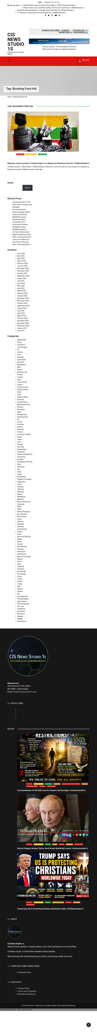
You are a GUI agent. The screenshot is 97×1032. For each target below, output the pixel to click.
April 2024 (21, 313)
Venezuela (21, 611)
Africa (19, 342)
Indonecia (21, 467)
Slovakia (20, 549)
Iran (18, 469)
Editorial (20, 407)
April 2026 (21, 258)
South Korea (21, 554)
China (19, 380)
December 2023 (23, 321)
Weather (20, 616)
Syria (19, 564)
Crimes (19, 384)
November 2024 (23, 301)
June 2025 (21, 283)
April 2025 (21, 288)
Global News (22, 449)
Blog (19, 367)
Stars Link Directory (24, 1010)
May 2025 (21, 286)
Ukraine (20, 589)
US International (23, 604)
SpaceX (20, 559)
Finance (20, 432)
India (19, 464)
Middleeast (21, 497)
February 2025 (22, 293)
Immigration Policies (24, 462)
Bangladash (21, 365)
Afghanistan (21, 340)
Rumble (20, 714)
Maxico (20, 494)
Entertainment (22, 417)
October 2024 (22, 303)
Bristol (19, 370)
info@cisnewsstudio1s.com (25, 692)
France (19, 439)
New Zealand (22, 514)
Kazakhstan (21, 477)
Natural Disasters (23, 512)
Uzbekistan (21, 609)
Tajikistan (20, 566)
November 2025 (23, 271)
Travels (20, 579)
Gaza (19, 442)
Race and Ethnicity (24, 536)
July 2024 (20, 311)
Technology (21, 571)
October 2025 (22, 273)
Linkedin (20, 709)
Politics (20, 531)
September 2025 (23, 276)
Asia (18, 355)
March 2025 (21, 291)
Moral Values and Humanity (71, 784)
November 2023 (23, 323)
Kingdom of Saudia (24, 479)
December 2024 (23, 298)
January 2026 (22, 266)
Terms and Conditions (27, 991)
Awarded (20, 362)
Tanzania (20, 569)
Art (18, 350)
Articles (21, 154)
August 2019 (22, 328)
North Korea (21, 517)
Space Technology (24, 556)
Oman (19, 519)
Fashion (20, 427)
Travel (19, 576)
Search (10, 183)
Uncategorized (22, 596)
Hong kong (21, 457)
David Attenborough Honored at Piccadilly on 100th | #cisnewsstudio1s (49, 5)
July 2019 (20, 331)
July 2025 (20, 281)
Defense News (22, 397)
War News (43, 154)
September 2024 (23, 306)
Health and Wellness (24, 454)
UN (18, 594)
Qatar (19, 534)
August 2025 (22, 278)
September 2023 (23, 326)
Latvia (19, 484)
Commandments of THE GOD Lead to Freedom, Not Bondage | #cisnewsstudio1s (51, 790)
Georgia (20, 444)
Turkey (19, 581)
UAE (18, 586)
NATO (19, 507)
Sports (19, 561)
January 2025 (22, 296)
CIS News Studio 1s (15, 41)
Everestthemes (70, 1005)
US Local (20, 606)
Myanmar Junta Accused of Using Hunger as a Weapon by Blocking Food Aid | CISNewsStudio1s (48, 163)
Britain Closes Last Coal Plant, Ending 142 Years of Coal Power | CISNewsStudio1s (53, 8)
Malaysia (20, 492)
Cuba (19, 394)
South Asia (21, 551)
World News (21, 621)
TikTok (19, 712)
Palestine (20, 524)
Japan (19, 474)
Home (9, 97)
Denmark (20, 399)
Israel (19, 472)
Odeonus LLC (40, 1005)
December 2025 (23, 268)
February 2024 (22, 318)
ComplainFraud (24, 972)
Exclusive (20, 424)
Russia (19, 541)
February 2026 (22, 263)
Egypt (19, 412)
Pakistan (20, 522)
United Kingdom (23, 599)
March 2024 (21, 316)
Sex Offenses (22, 546)
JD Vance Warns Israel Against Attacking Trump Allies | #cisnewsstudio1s (21, 234)
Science (20, 544)
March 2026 (21, 261)
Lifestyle (20, 487)
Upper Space (22, 601)
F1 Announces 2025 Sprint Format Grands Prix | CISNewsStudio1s (41, 13)
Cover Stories (32, 154)
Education (21, 409)
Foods (19, 437)
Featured (20, 429)
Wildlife (20, 619)
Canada (20, 377)
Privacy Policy (24, 988)
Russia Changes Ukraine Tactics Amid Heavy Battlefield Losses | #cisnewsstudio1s (52, 848)
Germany (20, 447)
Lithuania (20, 489)
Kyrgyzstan (21, 482)
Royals (19, 539)
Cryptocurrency (22, 387)
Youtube (20, 719)
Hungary (20, 459)
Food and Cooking (24, 434)
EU (18, 419)
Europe (19, 422)
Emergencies (22, 414)
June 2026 (21, 253)
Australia (20, 357)
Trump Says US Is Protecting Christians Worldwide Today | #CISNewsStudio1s (50, 909)
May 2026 (21, 256)
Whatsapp (21, 717)
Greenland (21, 452)
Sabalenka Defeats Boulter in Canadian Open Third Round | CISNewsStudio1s (45, 10)
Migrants (20, 499)
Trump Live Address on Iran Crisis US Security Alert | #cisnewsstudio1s (21, 241)
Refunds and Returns (27, 994)
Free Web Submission (8, 1010)
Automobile (21, 360)
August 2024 (22, 308)
